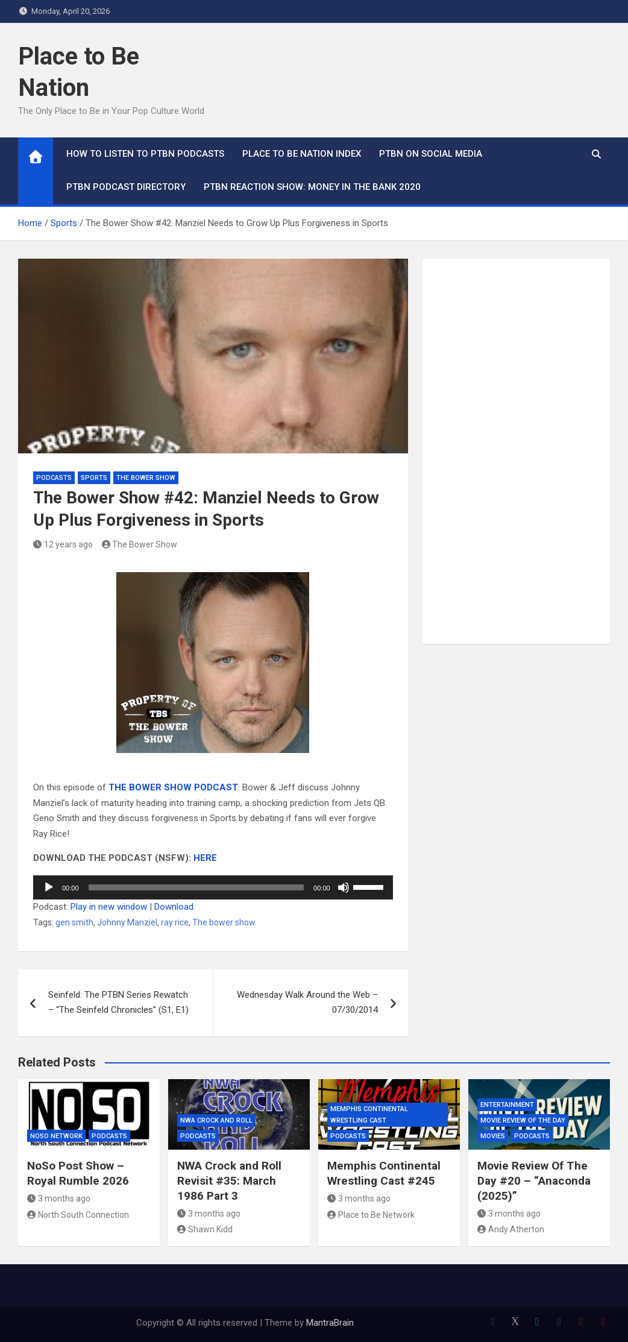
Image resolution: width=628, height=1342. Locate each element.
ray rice (175, 922)
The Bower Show (145, 478)
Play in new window (109, 906)
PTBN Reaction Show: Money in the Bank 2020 (312, 186)
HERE (205, 857)
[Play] (49, 887)
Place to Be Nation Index (301, 153)
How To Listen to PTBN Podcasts (145, 153)
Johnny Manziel (127, 922)
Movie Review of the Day (522, 1120)
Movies (492, 1136)
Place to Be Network (371, 1215)
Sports (94, 478)
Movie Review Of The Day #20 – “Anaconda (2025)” (534, 1180)
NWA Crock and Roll (216, 1120)
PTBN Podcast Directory (126, 186)
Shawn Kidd (205, 1229)
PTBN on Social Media (430, 153)
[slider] (196, 887)
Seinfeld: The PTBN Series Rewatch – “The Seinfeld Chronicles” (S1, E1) (118, 1002)
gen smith (74, 922)
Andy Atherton (510, 1229)
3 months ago (58, 1198)
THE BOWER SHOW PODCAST (173, 787)
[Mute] (344, 887)
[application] (213, 887)
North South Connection (78, 1215)
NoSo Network (56, 1136)
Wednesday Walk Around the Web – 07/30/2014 (307, 1002)
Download (173, 906)
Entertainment (507, 1105)
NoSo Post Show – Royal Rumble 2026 (78, 1173)
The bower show (224, 922)
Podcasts (54, 478)
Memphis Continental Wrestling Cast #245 (384, 1173)
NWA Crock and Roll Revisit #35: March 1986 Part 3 (229, 1180)
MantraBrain (330, 1322)
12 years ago (63, 544)
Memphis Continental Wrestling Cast (369, 1114)
